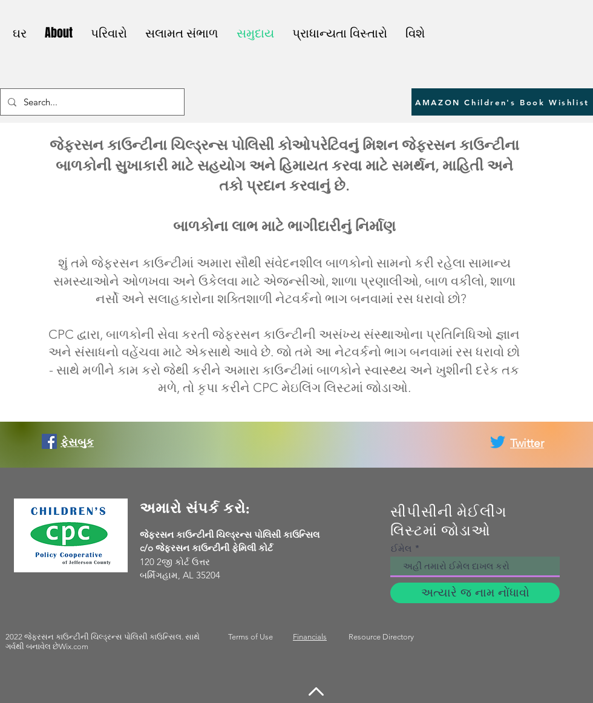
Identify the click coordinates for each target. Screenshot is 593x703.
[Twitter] (497, 442)
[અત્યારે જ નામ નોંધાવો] (475, 593)
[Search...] (91, 102)
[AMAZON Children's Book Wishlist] (502, 102)
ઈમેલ (401, 548)
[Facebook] (49, 441)
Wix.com (73, 646)
